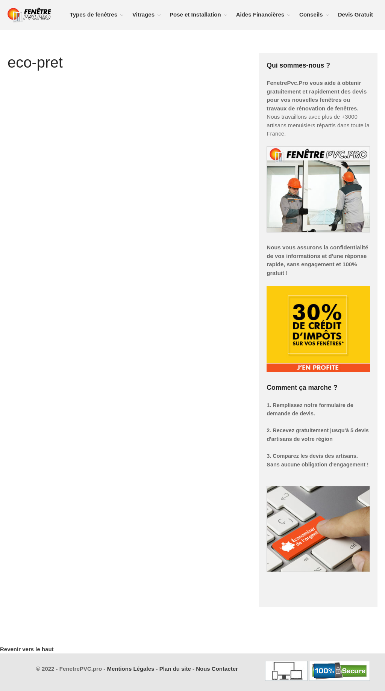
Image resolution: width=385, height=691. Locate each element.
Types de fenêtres (93, 14)
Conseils (311, 14)
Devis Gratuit (355, 14)
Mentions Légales (130, 668)
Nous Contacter (217, 668)
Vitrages (143, 14)
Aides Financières (260, 14)
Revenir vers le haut (27, 649)
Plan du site (175, 668)
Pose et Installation (195, 14)
